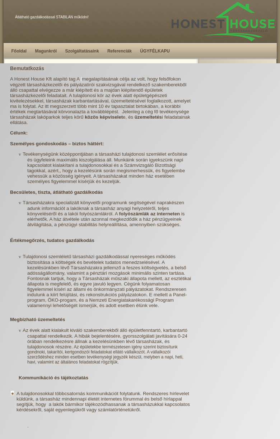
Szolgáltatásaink (82, 51)
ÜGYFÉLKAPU (155, 51)
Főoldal (19, 51)
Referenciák (119, 51)
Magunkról (46, 51)
